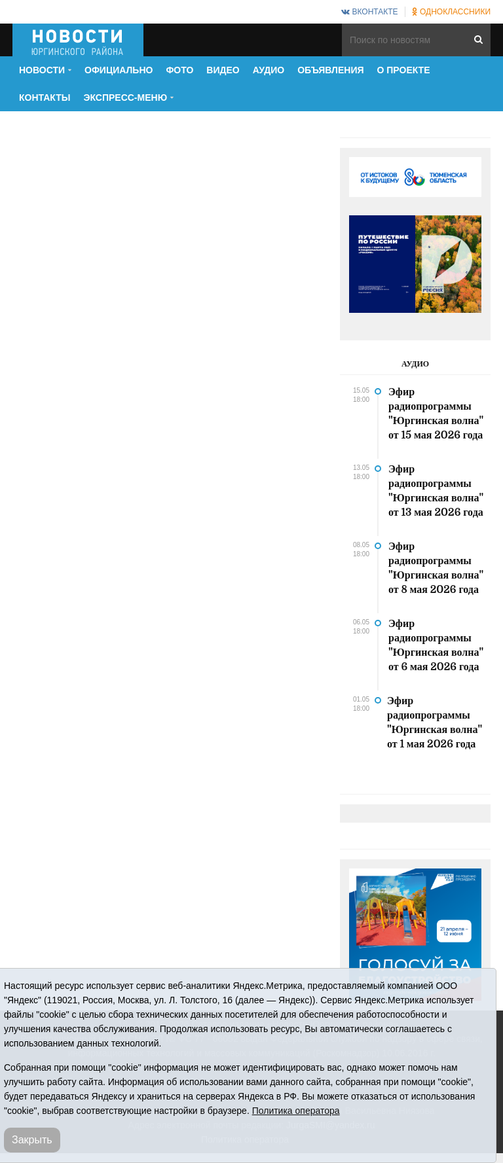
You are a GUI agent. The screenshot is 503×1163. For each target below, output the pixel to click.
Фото (179, 70)
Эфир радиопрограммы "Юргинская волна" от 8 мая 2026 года (435, 568)
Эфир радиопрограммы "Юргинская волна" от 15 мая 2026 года (435, 413)
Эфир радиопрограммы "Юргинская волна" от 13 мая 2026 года (435, 490)
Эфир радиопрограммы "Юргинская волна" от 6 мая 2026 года (435, 645)
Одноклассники (451, 11)
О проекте (403, 70)
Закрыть (32, 1139)
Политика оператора (296, 1110)
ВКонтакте (369, 11)
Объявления (330, 70)
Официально (118, 70)
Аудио (269, 70)
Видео (222, 70)
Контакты (44, 97)
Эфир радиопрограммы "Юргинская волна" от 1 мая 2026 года (434, 722)
